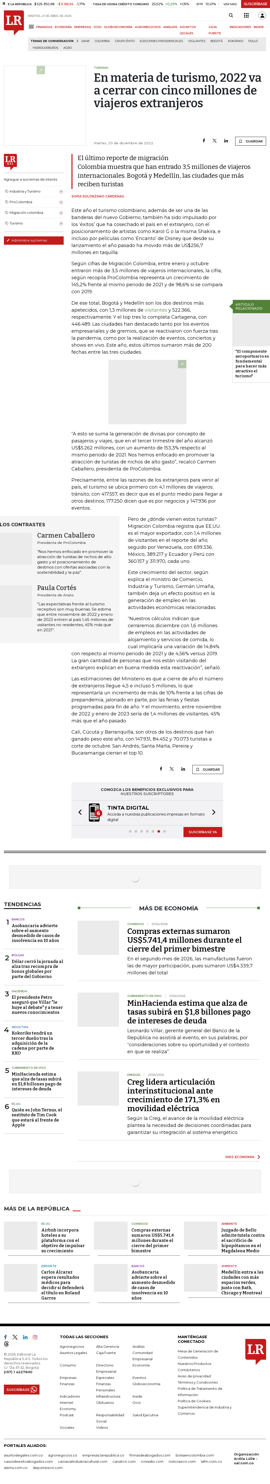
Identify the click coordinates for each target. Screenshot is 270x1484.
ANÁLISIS (170, 27)
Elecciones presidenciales (161, 41)
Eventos (139, 1377)
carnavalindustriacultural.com (82, 1461)
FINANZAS (44, 27)
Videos (102, 1427)
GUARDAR (251, 141)
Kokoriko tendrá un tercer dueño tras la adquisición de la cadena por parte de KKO (33, 1042)
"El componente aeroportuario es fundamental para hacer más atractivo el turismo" (252, 363)
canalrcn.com (124, 1461)
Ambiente (229, 1223)
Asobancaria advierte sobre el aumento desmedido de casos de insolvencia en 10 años (36, 933)
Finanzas (67, 1383)
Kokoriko (235, 41)
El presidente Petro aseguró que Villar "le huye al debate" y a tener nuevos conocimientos (37, 1004)
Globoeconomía (146, 1383)
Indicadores (70, 1396)
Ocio (137, 1402)
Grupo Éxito (125, 41)
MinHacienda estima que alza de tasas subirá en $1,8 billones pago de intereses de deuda (37, 1081)
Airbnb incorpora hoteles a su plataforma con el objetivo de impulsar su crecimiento (63, 1240)
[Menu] (32, 26)
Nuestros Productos (194, 1363)
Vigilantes (196, 41)
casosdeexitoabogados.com (28, 1461)
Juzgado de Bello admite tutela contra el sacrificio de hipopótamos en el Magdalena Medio (243, 1240)
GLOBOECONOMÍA (118, 27)
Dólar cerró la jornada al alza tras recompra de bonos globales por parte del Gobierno (37, 969)
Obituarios (105, 1402)
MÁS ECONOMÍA (240, 1156)
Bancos (18, 919)
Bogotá (216, 41)
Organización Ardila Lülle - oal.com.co (246, 1458)
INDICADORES (240, 27)
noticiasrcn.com (182, 1461)
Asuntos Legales (73, 1352)
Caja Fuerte (106, 1352)
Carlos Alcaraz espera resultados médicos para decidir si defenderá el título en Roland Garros (62, 1284)
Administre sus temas (26, 240)
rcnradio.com (152, 1461)
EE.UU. (16, 1103)
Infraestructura (108, 1396)
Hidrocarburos (45, 48)
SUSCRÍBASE (255, 4)
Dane (85, 41)
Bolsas (18, 954)
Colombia (102, 41)
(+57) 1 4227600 (18, 1371)
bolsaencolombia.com (195, 1455)
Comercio (139, 1223)
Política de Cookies (194, 1400)
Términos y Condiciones (198, 1382)
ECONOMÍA (63, 27)
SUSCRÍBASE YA (203, 831)
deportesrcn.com (48, 1467)
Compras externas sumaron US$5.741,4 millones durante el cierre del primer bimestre (184, 939)
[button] (78, 813)
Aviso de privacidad (194, 1375)
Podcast (67, 1414)
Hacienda (19, 991)
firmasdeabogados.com (149, 1455)
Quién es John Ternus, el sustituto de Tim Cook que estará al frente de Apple (37, 1117)
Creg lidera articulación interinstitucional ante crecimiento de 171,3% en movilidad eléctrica (173, 1095)
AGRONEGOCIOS (148, 27)
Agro (67, 48)
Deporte (48, 1265)
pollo (253, 41)
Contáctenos (189, 1369)
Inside (137, 1396)
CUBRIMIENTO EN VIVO (29, 1067)
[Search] (230, 15)
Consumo (68, 1365)
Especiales (105, 1377)
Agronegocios (72, 1346)
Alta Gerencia (107, 1346)
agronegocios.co (62, 1455)
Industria (20, 1026)
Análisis (138, 1346)
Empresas (68, 1377)
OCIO (98, 27)
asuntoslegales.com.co (23, 1455)
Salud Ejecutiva (145, 1414)
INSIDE (259, 27)
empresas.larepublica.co (103, 1455)
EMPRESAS (82, 27)
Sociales (67, 1427)
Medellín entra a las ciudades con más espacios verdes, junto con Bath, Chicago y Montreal (242, 1282)
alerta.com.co (16, 1467)
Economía (141, 1365)
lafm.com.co (211, 1461)
